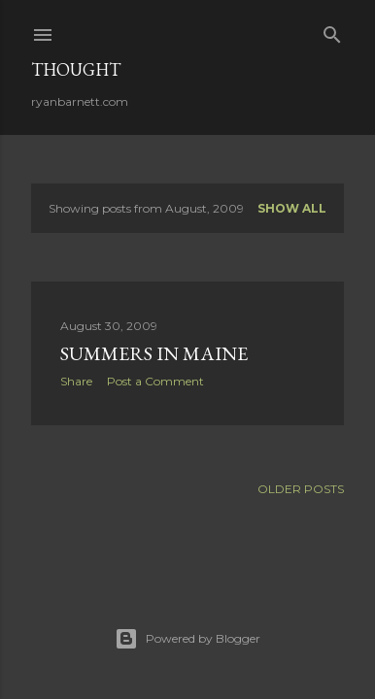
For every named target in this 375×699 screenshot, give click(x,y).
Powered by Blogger (187, 638)
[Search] (332, 31)
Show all (291, 208)
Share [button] (76, 381)
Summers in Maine (154, 353)
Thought (75, 69)
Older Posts (300, 489)
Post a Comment (155, 381)
